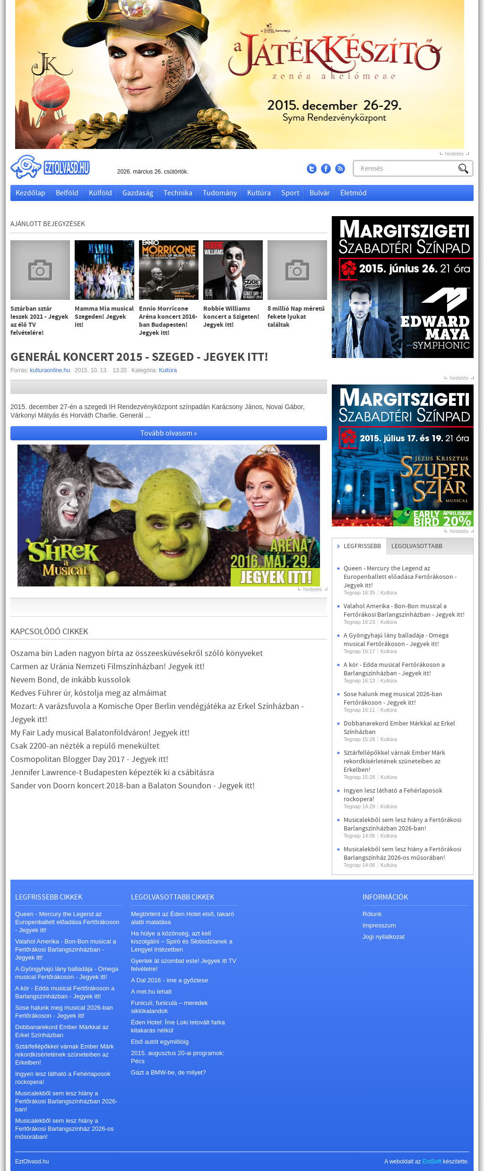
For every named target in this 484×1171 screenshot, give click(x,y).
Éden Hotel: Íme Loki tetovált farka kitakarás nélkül (178, 1026)
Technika (178, 193)
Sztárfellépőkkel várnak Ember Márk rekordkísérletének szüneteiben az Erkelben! (394, 761)
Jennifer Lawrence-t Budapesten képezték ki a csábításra (112, 772)
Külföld (100, 193)
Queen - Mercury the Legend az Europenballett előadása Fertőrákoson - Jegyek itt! (400, 577)
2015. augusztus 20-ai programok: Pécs (177, 1057)
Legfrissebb (362, 546)
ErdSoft (432, 1161)
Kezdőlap (30, 193)
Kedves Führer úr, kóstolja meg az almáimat (88, 693)
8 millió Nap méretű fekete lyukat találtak (296, 317)
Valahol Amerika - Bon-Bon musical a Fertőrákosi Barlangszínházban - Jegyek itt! (404, 610)
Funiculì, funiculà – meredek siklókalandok (169, 1006)
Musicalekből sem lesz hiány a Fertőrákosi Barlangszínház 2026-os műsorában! (402, 853)
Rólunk (372, 914)
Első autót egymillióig (160, 1041)
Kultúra (259, 193)
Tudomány (220, 193)
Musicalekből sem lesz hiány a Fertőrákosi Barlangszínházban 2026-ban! (402, 824)
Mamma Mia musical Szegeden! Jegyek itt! (104, 317)
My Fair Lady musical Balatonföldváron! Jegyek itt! (100, 732)
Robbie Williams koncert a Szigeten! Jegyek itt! (231, 317)
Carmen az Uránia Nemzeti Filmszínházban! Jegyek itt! (107, 666)
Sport (290, 193)
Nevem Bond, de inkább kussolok (70, 679)
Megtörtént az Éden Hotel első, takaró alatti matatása (182, 918)
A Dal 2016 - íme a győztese (169, 980)
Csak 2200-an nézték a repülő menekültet (84, 746)
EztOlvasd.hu (59, 166)
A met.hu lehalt (151, 991)
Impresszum (379, 925)
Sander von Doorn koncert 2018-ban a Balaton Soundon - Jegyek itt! (132, 785)
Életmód (353, 193)
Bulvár (320, 193)
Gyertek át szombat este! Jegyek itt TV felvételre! (183, 964)
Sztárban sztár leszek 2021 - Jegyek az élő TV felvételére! (39, 321)
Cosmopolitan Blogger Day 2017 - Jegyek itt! (89, 759)
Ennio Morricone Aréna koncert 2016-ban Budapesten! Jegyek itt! (168, 321)
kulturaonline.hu (50, 370)
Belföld (67, 193)
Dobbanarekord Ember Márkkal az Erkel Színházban (62, 1031)
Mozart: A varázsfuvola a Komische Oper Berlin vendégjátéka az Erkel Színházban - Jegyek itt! (157, 713)
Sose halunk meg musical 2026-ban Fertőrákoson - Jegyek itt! (393, 698)
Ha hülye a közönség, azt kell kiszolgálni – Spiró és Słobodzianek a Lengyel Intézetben (182, 941)
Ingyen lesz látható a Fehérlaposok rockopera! (63, 1077)
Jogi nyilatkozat (384, 936)
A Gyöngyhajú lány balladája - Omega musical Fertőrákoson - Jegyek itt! (396, 639)
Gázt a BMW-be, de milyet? (168, 1072)
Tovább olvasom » (168, 433)
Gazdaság (137, 193)
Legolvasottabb (416, 546)
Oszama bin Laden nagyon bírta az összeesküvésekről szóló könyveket (136, 653)
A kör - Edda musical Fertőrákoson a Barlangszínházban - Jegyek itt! (394, 669)
